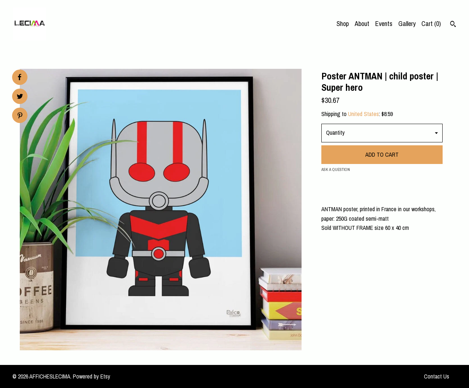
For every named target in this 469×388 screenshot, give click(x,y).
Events (383, 23)
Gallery (407, 23)
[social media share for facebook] (19, 77)
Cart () (431, 23)
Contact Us (436, 376)
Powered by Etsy (91, 376)
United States (363, 114)
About (362, 23)
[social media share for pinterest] (20, 116)
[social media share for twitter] (20, 97)
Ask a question (335, 169)
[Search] (453, 25)
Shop (342, 23)
